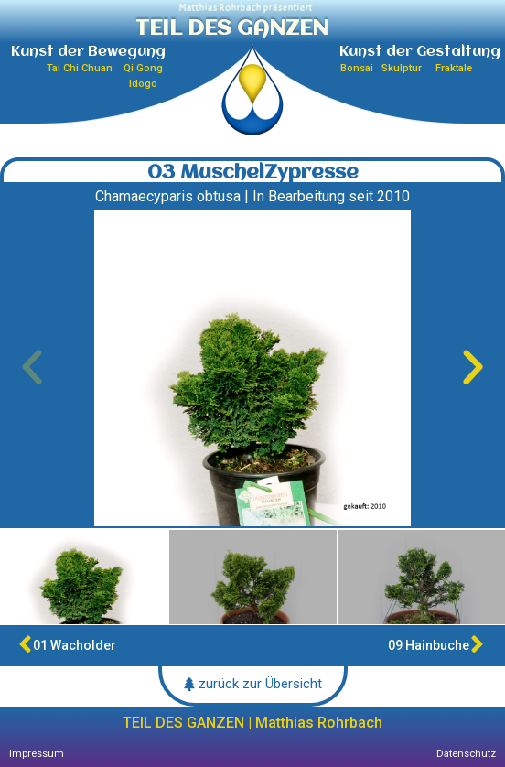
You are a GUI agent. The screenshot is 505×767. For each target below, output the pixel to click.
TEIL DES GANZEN (231, 29)
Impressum (36, 754)
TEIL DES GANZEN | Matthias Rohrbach (252, 722)
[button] (32, 368)
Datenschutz (466, 754)
